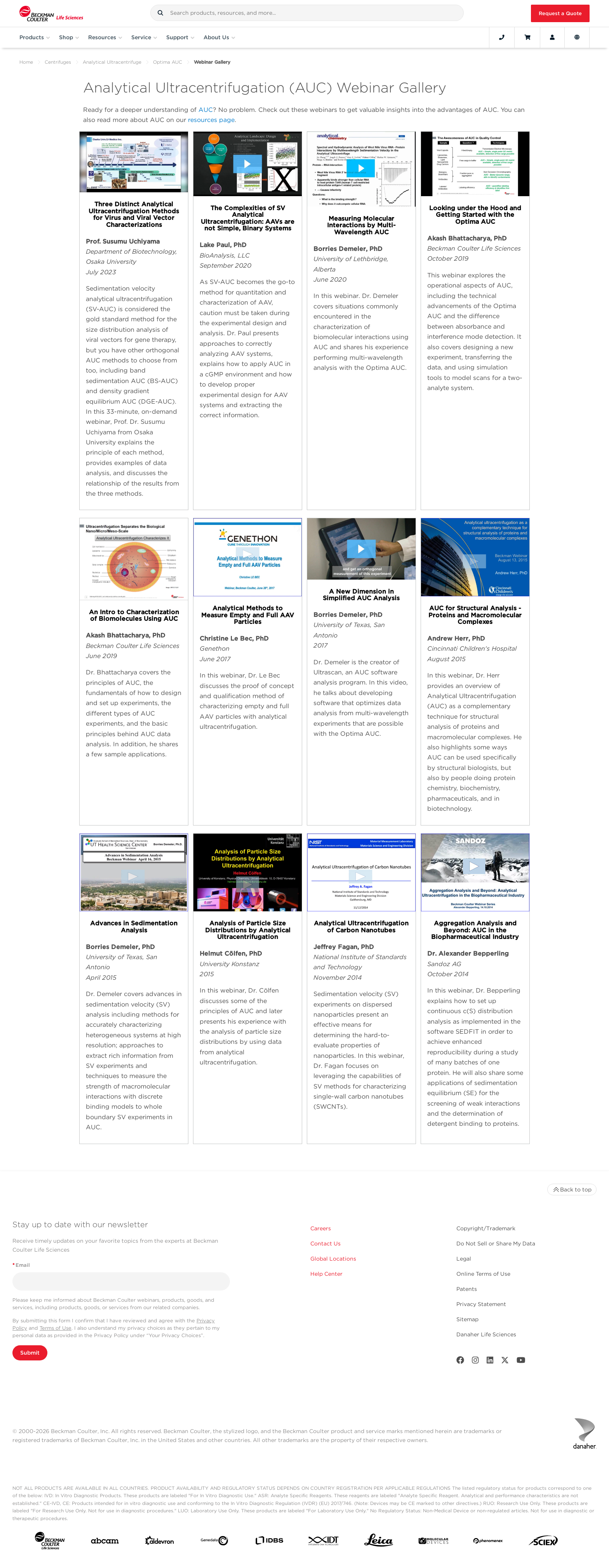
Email (21, 1265)
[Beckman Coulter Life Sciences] (51, 13)
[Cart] (527, 37)
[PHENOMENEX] (488, 1542)
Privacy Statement (481, 1304)
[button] (160, 13)
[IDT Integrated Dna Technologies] (323, 1542)
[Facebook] (460, 1361)
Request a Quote (560, 13)
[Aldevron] (159, 1542)
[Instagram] (475, 1361)
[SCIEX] (543, 1542)
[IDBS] (269, 1542)
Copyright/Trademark (485, 1228)
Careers (320, 1228)
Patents (466, 1289)
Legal (463, 1259)
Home (26, 62)
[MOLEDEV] (433, 1542)
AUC (205, 109)
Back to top (572, 1189)
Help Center (326, 1274)
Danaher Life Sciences (486, 1334)
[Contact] (501, 37)
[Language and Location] (577, 37)
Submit (30, 1353)
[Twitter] (505, 1361)
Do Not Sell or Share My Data (495, 1243)
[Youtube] (521, 1361)
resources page (211, 120)
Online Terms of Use (483, 1274)
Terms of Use (55, 1328)
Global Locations (333, 1259)
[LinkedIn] (490, 1361)
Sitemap (467, 1319)
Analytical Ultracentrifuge (112, 62)
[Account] (552, 37)
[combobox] (307, 13)
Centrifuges (58, 62)
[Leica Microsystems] (378, 1542)
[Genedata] (214, 1542)
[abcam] (104, 1542)
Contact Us (325, 1243)
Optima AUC (167, 62)
